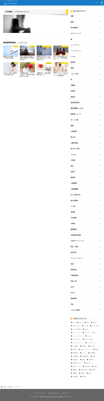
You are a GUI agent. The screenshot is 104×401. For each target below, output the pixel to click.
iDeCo (73, 292)
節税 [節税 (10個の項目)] (95, 366)
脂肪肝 (73, 97)
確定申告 (74, 252)
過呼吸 (73, 212)
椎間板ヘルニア (76, 114)
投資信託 (74, 269)
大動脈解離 (74, 189)
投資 (72, 264)
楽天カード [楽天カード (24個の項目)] (89, 363)
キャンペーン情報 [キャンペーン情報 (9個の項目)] (90, 332)
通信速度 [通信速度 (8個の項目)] (75, 376)
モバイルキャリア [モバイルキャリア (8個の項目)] (78, 342)
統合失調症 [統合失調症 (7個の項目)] (84, 370)
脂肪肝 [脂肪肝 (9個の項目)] (83, 373)
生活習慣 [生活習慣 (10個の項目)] (87, 366)
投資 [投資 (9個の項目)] (94, 356)
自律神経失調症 (76, 235)
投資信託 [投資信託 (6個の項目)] (75, 359)
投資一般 (74, 281)
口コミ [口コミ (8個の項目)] (84, 353)
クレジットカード (77, 258)
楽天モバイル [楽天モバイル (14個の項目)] (77, 366)
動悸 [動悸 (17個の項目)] (96, 349)
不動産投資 (74, 275)
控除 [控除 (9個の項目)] (83, 359)
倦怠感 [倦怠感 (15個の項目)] (75, 349)
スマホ (73, 56)
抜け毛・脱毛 (75, 148)
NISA (72, 287)
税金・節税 (74, 246)
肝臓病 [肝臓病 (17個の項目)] (75, 373)
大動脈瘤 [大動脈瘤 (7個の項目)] (92, 353)
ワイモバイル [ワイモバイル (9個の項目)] (91, 342)
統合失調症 (74, 200)
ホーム (96, 2)
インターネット (76, 51)
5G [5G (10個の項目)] (74, 322)
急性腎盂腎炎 (75, 102)
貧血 (72, 166)
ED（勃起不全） (76, 195)
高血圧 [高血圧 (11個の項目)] (84, 376)
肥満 (72, 16)
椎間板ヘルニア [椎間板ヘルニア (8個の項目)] (77, 363)
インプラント (75, 45)
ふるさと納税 (75, 310)
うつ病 (73, 206)
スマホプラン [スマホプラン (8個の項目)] (77, 339)
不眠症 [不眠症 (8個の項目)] (84, 346)
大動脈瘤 (74, 183)
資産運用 (74, 298)
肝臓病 (73, 85)
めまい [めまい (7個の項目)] (87, 329)
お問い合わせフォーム (54, 393)
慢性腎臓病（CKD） (77, 108)
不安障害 (74, 218)
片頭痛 (73, 160)
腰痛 (72, 22)
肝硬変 (73, 91)
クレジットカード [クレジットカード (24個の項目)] (78, 336)
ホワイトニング (76, 33)
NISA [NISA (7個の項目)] (94, 322)
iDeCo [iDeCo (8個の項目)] (80, 322)
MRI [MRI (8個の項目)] (87, 322)
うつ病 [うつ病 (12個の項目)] (86, 326)
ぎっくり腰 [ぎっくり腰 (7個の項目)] (95, 326)
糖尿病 (73, 177)
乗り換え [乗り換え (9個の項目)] (92, 346)
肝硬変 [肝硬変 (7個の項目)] (93, 370)
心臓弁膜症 (74, 143)
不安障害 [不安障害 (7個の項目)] (75, 346)
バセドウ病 (74, 74)
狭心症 (73, 137)
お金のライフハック (77, 241)
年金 (72, 304)
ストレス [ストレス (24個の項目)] (90, 336)
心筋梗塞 (74, 131)
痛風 (72, 68)
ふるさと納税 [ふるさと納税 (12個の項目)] (77, 329)
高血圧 (73, 172)
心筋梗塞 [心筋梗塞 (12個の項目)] (75, 356)
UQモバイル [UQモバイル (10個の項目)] (76, 326)
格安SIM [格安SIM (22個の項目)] (91, 359)
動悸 (72, 125)
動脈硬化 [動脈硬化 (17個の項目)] (75, 353)
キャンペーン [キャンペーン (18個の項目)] (77, 332)
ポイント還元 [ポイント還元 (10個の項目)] (89, 339)
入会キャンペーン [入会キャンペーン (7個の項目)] (86, 349)
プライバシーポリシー (40, 393)
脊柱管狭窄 (74, 27)
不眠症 (73, 223)
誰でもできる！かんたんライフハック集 (51, 396)
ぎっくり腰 (74, 120)
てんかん (74, 154)
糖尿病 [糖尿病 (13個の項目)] (75, 370)
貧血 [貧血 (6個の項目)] (90, 373)
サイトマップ (66, 393)
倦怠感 (73, 62)
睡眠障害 (74, 229)
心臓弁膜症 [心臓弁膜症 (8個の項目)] (85, 356)
